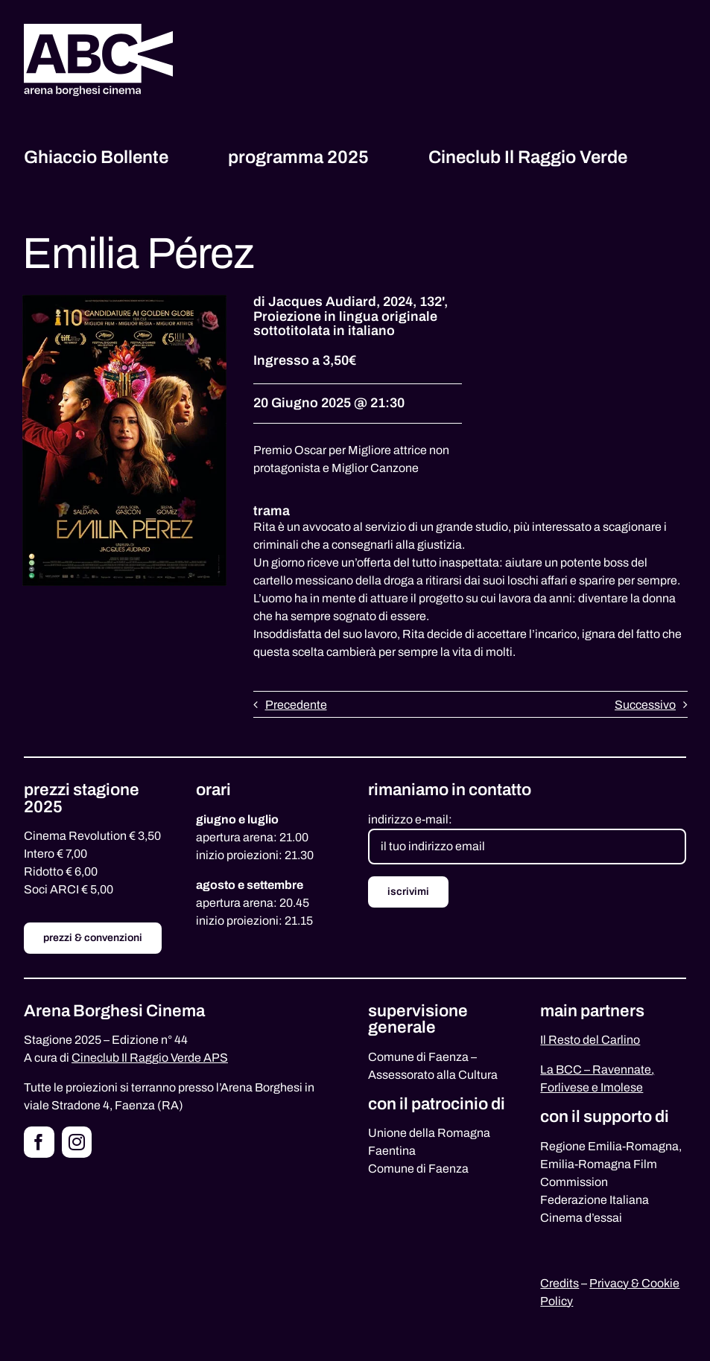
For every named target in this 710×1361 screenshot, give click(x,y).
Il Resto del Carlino (590, 1039)
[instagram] (77, 1142)
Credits (559, 1283)
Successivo (645, 704)
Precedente (296, 704)
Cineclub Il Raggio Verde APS (150, 1057)
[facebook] (39, 1142)
